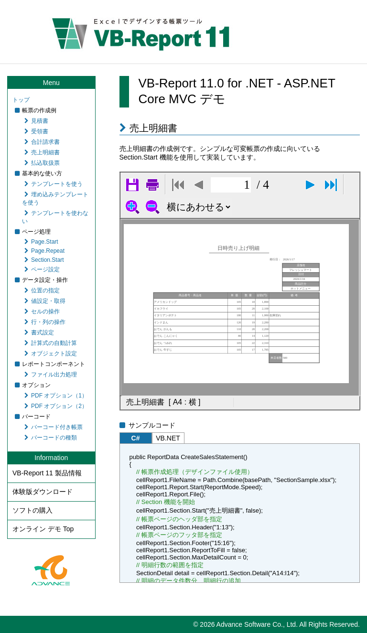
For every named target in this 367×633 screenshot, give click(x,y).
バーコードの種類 (50, 437)
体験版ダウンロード (42, 491)
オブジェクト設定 (50, 353)
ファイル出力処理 (50, 374)
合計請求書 (42, 142)
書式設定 (39, 332)
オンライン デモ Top (43, 529)
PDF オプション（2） (55, 406)
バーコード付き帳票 (53, 427)
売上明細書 (42, 152)
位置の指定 (42, 290)
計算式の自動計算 (50, 343)
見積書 (36, 121)
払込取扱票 (42, 163)
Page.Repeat (44, 250)
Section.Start (44, 260)
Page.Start (41, 241)
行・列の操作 (44, 322)
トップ (21, 100)
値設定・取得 (44, 301)
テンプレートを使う (53, 184)
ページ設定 (42, 269)
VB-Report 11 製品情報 (47, 473)
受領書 (36, 131)
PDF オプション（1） (55, 395)
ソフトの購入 (32, 510)
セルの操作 (42, 311)
